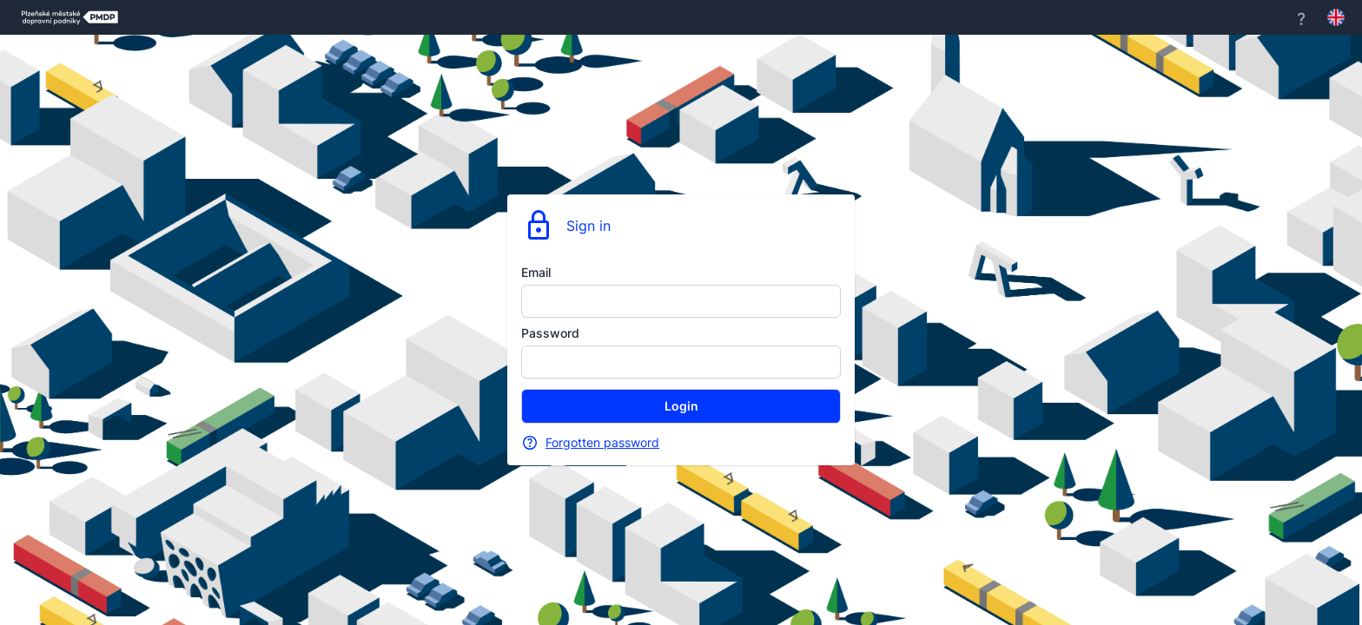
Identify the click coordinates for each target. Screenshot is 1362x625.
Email (536, 272)
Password (550, 333)
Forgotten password (602, 442)
